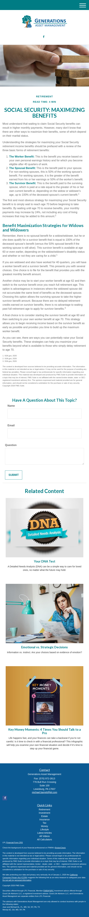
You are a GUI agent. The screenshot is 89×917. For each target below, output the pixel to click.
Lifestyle (44, 829)
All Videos (44, 836)
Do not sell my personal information (17, 880)
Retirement (44, 809)
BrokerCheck (60, 848)
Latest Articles (44, 833)
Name (11, 405)
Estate (44, 816)
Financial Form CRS (14, 843)
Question (11, 445)
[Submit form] (13, 475)
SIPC (51, 891)
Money (44, 826)
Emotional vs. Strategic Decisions (44, 647)
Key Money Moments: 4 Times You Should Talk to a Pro (44, 731)
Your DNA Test (44, 561)
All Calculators (44, 839)
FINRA (46, 891)
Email (11, 425)
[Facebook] (43, 37)
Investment (44, 813)
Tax (44, 823)
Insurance (44, 819)
